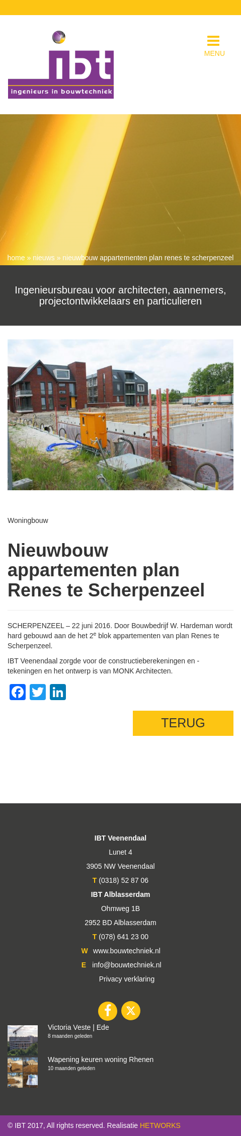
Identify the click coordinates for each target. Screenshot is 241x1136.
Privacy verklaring (126, 979)
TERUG (183, 723)
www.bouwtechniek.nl (126, 951)
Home (16, 258)
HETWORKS (160, 1125)
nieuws (44, 258)
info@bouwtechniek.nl (126, 965)
